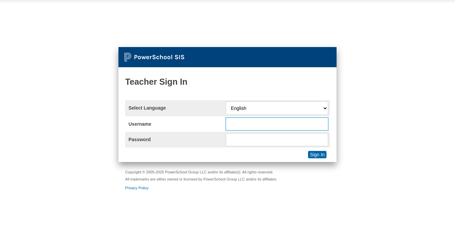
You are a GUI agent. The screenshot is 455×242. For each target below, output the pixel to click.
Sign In (317, 154)
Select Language (147, 108)
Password (140, 139)
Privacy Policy (137, 188)
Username (140, 124)
